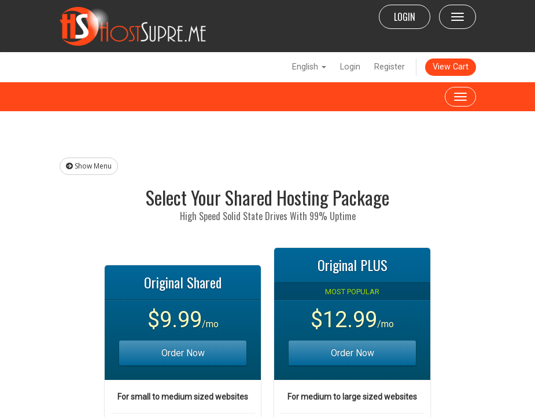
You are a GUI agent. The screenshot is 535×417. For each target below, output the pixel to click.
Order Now (183, 353)
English (309, 67)
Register (389, 67)
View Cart (450, 67)
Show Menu (89, 166)
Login (350, 67)
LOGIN (404, 17)
